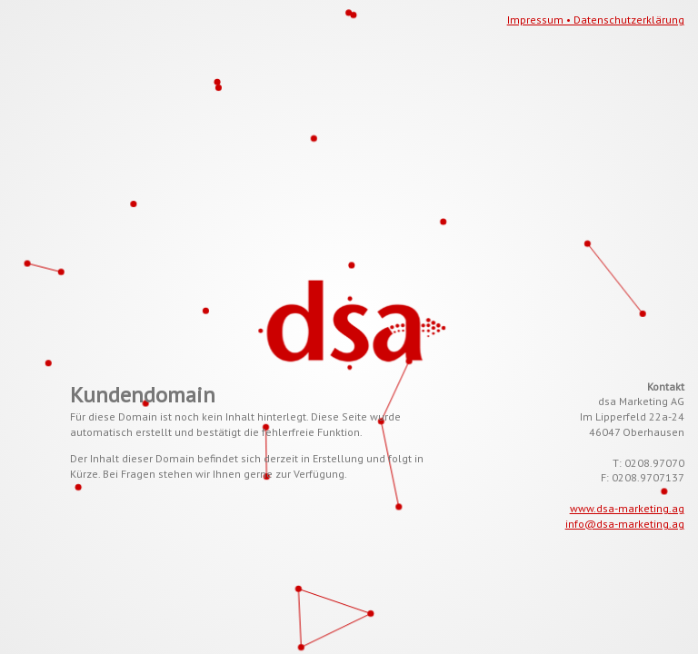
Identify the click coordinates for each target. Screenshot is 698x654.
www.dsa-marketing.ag (627, 508)
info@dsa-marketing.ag (624, 523)
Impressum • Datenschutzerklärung (595, 19)
